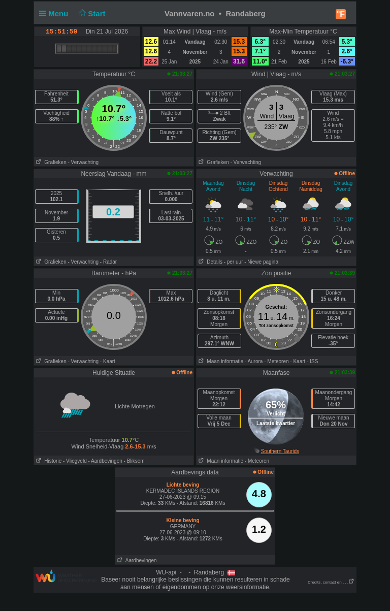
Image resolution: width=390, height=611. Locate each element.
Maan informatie (220, 361)
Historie (47, 461)
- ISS (312, 361)
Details (209, 262)
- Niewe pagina (261, 262)
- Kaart (107, 361)
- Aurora (254, 361)
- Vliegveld (75, 461)
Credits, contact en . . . (331, 582)
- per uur (233, 262)
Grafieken (50, 162)
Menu (56, 13)
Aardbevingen (136, 560)
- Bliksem (134, 461)
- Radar (108, 262)
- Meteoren (276, 361)
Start (91, 13)
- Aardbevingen (105, 461)
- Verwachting (83, 162)
